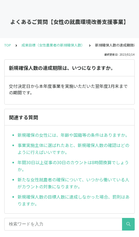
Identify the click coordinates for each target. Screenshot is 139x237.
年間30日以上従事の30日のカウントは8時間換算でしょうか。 (73, 166)
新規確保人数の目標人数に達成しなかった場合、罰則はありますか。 (74, 200)
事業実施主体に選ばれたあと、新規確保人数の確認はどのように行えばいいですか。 (73, 148)
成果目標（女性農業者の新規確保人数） (53, 45)
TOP (7, 45)
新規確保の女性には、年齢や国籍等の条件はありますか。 (74, 135)
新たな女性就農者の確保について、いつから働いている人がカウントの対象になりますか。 (73, 183)
